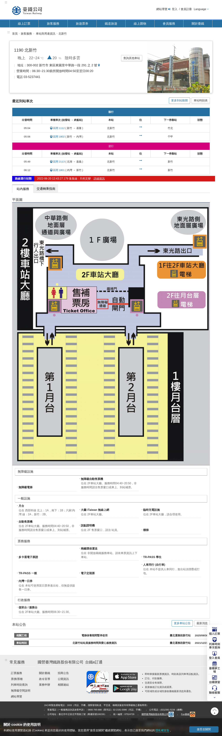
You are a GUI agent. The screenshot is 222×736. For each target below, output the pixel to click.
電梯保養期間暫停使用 (95, 635)
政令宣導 (44, 678)
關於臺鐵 (198, 23)
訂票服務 (16, 673)
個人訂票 (214, 633)
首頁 (15, 33)
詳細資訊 (99, 178)
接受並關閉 (204, 729)
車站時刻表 (201, 100)
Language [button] (200, 9)
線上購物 (140, 23)
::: (6, 2)
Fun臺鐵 (188, 714)
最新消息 (202, 623)
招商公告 (63, 673)
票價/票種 (17, 678)
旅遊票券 (82, 23)
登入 (174, 9)
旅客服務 (53, 23)
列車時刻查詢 (19, 684)
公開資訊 (63, 678)
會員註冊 (186, 9)
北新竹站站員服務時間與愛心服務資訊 (94, 642)
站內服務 (23, 189)
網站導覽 (161, 9)
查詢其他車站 (131, 58)
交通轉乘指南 (46, 188)
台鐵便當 (214, 682)
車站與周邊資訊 (45, 33)
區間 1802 (59, 136)
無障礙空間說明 (20, 690)
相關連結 (63, 684)
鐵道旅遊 (111, 23)
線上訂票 (24, 23)
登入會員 (214, 657)
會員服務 (169, 23)
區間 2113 (59, 161)
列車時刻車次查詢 (214, 645)
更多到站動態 (179, 100)
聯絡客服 (214, 692)
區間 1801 (59, 170)
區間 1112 (59, 128)
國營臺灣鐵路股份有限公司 (158, 714)
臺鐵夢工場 (214, 669)
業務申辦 (44, 684)
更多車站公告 (182, 623)
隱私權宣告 (162, 730)
